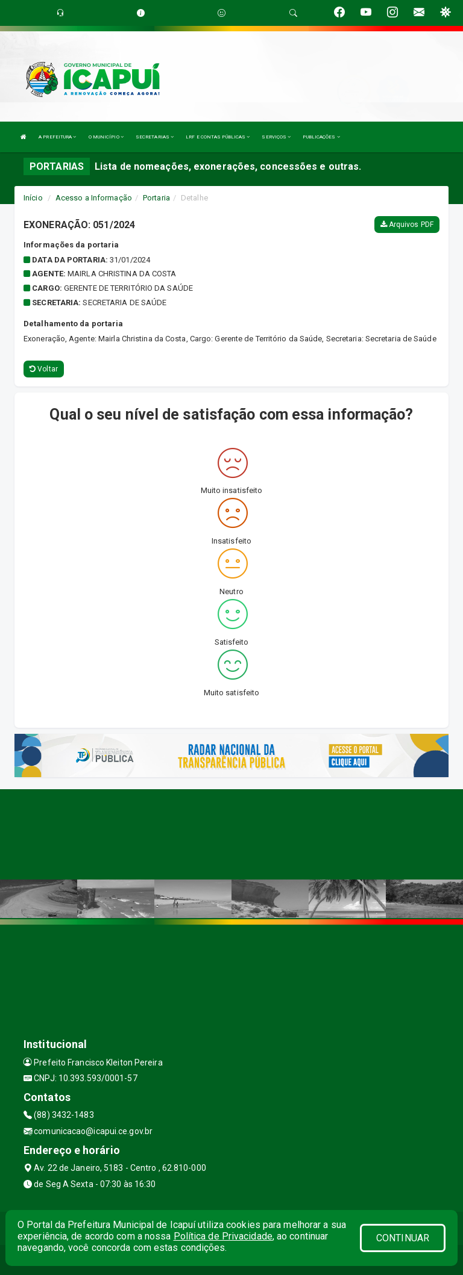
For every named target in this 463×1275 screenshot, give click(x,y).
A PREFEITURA (57, 137)
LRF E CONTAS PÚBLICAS (218, 137)
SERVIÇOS (276, 137)
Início (33, 197)
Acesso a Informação (93, 197)
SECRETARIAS (155, 137)
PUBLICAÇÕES (321, 137)
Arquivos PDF (406, 224)
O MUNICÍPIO (106, 137)
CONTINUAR (402, 1238)
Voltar (44, 369)
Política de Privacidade (223, 1236)
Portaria (156, 197)
